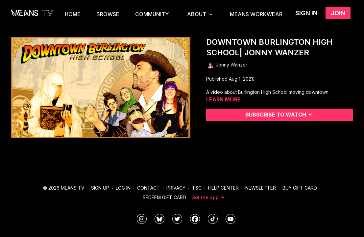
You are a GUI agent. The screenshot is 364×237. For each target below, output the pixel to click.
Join (338, 13)
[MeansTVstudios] (159, 219)
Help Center (223, 188)
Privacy (175, 188)
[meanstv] (195, 219)
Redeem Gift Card (164, 197)
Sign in (306, 13)
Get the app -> (207, 197)
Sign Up (100, 188)
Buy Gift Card (299, 188)
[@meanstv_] (213, 219)
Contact (148, 188)
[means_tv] (142, 219)
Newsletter (260, 188)
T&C (197, 188)
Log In (123, 188)
